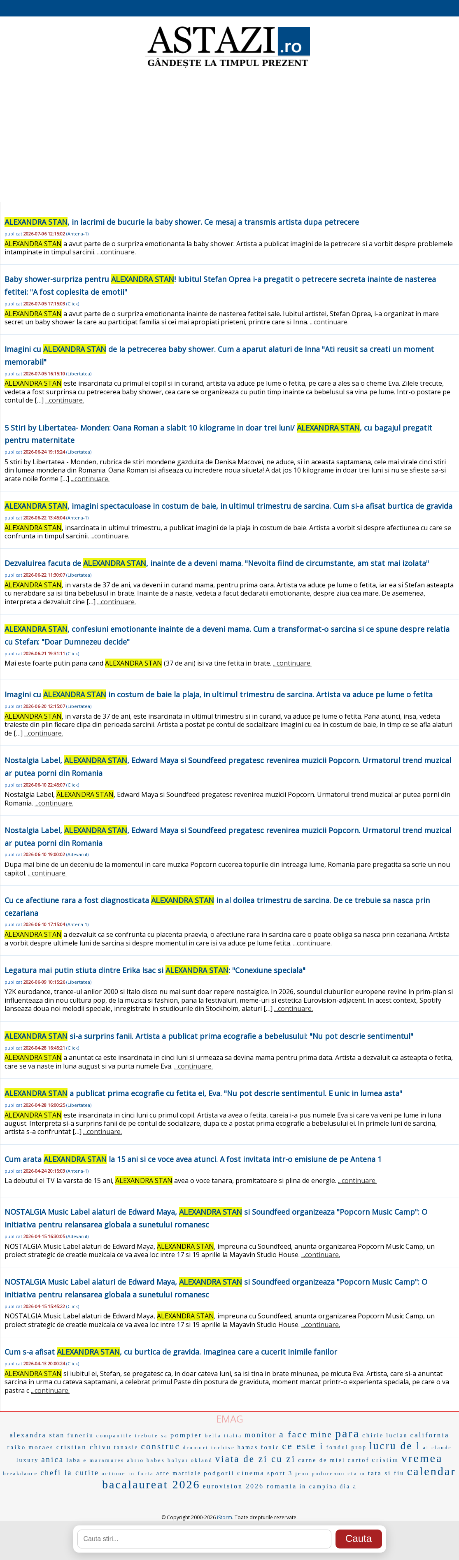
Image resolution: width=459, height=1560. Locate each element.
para (347, 1433)
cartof (359, 1460)
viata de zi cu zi (255, 1459)
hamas (248, 1447)
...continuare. (116, 251)
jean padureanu (320, 1473)
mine (321, 1434)
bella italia (223, 1435)
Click (73, 303)
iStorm (224, 1517)
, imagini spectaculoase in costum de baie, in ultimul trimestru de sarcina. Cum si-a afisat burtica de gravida (228, 506)
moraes (41, 1447)
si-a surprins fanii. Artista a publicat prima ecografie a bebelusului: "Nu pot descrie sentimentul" (209, 1036)
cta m (356, 1473)
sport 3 (280, 1473)
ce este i (303, 1446)
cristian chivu (84, 1447)
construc (160, 1446)
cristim (385, 1459)
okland (201, 1460)
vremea (422, 1458)
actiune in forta (128, 1473)
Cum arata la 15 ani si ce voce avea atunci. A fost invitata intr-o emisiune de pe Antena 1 (193, 1159)
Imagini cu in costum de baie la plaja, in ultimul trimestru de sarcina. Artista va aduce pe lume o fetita (219, 694)
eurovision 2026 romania (250, 1486)
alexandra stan (37, 1435)
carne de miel (321, 1460)
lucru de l (394, 1445)
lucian (397, 1435)
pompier (186, 1435)
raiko (16, 1447)
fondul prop (346, 1447)
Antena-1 (77, 234)
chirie (373, 1435)
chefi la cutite (69, 1473)
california (429, 1435)
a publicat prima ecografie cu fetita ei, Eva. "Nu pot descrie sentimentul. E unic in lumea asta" (203, 1093)
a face (293, 1434)
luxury (27, 1460)
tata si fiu (386, 1473)
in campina (318, 1486)
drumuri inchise (209, 1447)
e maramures (104, 1460)
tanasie (126, 1447)
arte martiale (178, 1473)
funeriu (80, 1435)
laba (73, 1460)
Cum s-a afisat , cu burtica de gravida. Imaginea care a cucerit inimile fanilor (171, 1352)
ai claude (437, 1448)
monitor (261, 1435)
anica (52, 1459)
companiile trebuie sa (132, 1435)
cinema (251, 1473)
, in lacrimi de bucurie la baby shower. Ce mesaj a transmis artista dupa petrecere (182, 222)
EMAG (229, 1418)
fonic (270, 1447)
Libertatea (79, 373)
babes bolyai (167, 1460)
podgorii (219, 1473)
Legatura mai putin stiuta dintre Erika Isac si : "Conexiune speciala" (155, 970)
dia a (348, 1486)
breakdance (20, 1473)
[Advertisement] (229, 135)
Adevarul (77, 854)
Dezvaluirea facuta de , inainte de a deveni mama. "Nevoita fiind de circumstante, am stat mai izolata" (217, 563)
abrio (135, 1460)
